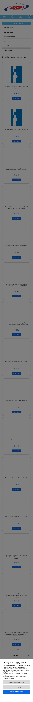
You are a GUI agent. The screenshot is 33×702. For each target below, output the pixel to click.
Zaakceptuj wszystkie (16, 691)
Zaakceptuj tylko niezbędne (16, 682)
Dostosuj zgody (16, 687)
